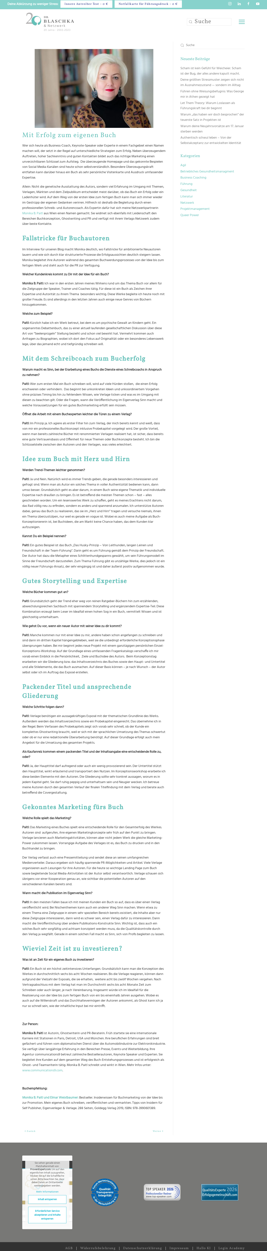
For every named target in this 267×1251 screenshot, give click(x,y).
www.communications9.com (42, 1070)
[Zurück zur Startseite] (50, 21)
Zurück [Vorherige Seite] (30, 1131)
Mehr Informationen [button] (47, 1192)
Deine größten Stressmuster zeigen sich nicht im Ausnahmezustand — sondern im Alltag (212, 82)
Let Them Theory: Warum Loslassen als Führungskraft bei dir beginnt (207, 105)
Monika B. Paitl (32, 213)
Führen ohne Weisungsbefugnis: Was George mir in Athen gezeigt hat (212, 94)
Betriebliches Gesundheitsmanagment (207, 171)
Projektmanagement (195, 209)
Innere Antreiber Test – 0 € (86, 4)
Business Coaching (193, 177)
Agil (183, 165)
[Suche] (209, 22)
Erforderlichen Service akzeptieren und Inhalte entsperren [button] (47, 1215)
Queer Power (189, 215)
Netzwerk (187, 203)
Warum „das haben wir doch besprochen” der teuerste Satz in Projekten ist (212, 117)
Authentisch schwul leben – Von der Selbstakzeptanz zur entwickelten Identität (210, 140)
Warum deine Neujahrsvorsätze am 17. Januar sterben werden (212, 129)
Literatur (186, 196)
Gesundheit (188, 190)
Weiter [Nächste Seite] (158, 1131)
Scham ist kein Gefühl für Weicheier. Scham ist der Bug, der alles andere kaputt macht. (210, 71)
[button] (242, 21)
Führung (186, 184)
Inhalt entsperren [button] (47, 1199)
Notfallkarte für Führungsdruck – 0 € (148, 4)
